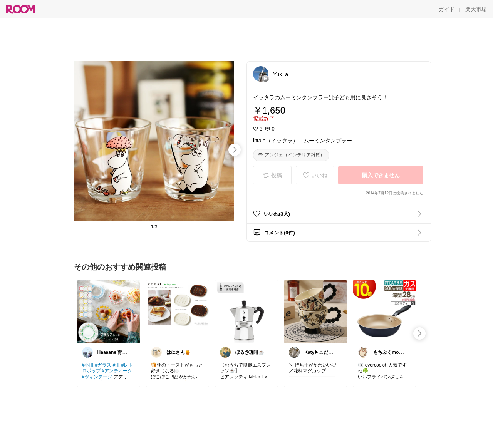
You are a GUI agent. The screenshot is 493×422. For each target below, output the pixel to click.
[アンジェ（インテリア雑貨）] (291, 155)
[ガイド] (447, 9)
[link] (108, 311)
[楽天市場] (476, 9)
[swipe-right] (234, 150)
